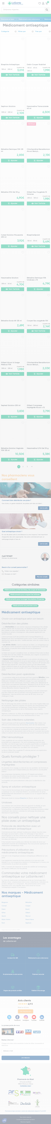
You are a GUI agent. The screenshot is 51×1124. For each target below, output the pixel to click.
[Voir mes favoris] (39, 3)
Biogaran (5, 902)
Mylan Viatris (6, 919)
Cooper (28, 906)
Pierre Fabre (30, 919)
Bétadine (29, 902)
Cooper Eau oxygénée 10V (37, 321)
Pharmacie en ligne (7, 19)
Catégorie (5, 31)
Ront (3, 923)
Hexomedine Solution (9, 278)
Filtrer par (22, 31)
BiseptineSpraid (33, 235)
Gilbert (28, 912)
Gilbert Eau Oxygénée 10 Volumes (37, 193)
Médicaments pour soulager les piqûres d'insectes (25, 599)
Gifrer (4, 912)
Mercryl (28, 916)
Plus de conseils (42, 577)
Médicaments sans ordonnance (29, 19)
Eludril (27, 909)
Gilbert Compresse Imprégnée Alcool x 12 (36, 406)
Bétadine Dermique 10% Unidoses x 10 (36, 279)
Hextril (4, 916)
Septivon (28, 923)
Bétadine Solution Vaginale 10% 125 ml (12, 449)
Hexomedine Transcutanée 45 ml (38, 107)
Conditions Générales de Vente (25, 1119)
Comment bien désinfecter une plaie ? (16, 500)
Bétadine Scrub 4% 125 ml (11, 321)
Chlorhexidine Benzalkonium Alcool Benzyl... (38, 150)
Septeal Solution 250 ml (11, 405)
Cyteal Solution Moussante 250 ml (12, 236)
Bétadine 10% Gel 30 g (10, 192)
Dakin (4, 909)
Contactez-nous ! (25, 1086)
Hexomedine (30, 723)
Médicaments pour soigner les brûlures (25, 594)
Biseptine (23, 798)
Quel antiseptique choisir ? (12, 531)
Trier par (38, 31)
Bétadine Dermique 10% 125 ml (12, 150)
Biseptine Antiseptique (10, 64)
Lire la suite (43, 508)
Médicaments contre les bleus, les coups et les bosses (25, 590)
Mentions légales (26, 1122)
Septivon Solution (8, 106)
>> (32, 466)
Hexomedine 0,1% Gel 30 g (37, 448)
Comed (4, 906)
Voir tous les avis (25, 1011)
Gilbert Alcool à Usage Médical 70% (10, 364)
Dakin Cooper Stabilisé (36, 64)
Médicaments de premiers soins (25, 606)
